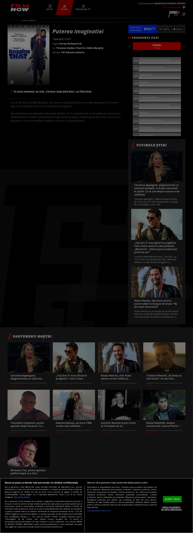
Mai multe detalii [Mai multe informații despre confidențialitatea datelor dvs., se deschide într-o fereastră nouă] (22, 497)
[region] (96, 505)
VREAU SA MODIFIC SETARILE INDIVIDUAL (171, 508)
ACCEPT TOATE (172, 499)
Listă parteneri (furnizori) (99, 510)
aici (28, 516)
